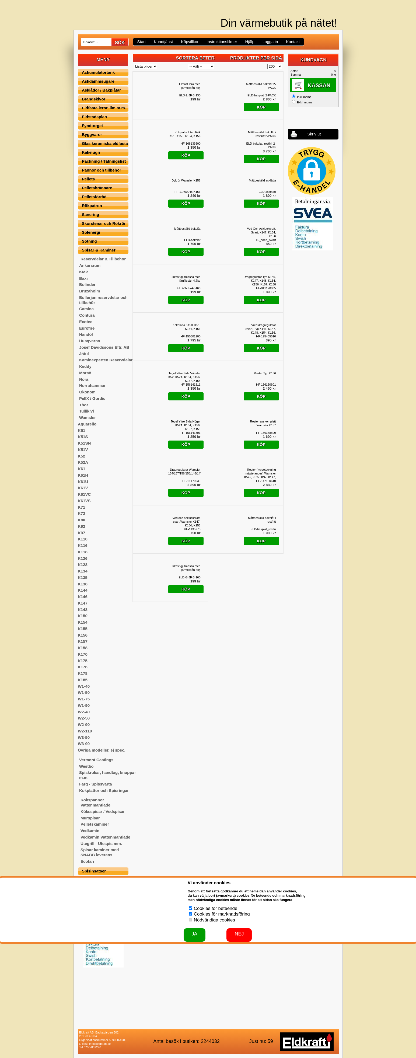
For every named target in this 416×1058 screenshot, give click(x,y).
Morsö (85, 373)
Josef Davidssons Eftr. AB (104, 347)
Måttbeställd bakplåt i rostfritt (262, 519)
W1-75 (84, 699)
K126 (83, 558)
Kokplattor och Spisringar (104, 790)
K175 (83, 660)
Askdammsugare (98, 81)
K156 (83, 635)
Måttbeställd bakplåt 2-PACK (261, 85)
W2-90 (84, 724)
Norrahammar (92, 385)
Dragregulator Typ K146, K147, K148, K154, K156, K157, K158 (260, 280)
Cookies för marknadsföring (222, 914)
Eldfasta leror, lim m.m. (104, 108)
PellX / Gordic (92, 398)
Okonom (87, 392)
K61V (83, 488)
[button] (311, 171)
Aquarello (87, 424)
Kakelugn (91, 152)
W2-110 (85, 731)
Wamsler (87, 417)
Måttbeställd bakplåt (187, 228)
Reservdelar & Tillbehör (103, 259)
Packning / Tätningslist (104, 161)
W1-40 (84, 686)
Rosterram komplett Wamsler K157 (263, 423)
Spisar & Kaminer (99, 250)
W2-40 (84, 712)
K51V (83, 449)
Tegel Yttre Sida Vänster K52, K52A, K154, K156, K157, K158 (184, 377)
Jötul (84, 353)
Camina (86, 308)
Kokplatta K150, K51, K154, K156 (186, 326)
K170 (83, 654)
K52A (83, 462)
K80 (81, 520)
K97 (81, 532)
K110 (83, 539)
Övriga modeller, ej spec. (101, 750)
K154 (83, 622)
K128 (83, 564)
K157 (83, 641)
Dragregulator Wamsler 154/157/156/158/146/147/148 (184, 471)
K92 (81, 526)
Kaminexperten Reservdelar (105, 360)
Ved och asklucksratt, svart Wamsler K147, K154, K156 (187, 521)
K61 (81, 468)
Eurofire (87, 328)
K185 (83, 680)
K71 (81, 507)
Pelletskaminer (95, 824)
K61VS (84, 500)
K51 (81, 430)
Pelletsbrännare (97, 188)
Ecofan (87, 861)
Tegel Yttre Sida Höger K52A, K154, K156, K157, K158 (185, 425)
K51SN (84, 443)
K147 (83, 603)
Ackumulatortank (98, 72)
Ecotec (85, 321)
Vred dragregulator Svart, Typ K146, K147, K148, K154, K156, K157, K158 (261, 328)
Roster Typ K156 (265, 373)
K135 (83, 577)
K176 (83, 667)
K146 (83, 596)
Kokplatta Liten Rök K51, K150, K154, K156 (185, 134)
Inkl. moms (304, 97)
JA (194, 934)
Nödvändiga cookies (214, 920)
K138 (83, 584)
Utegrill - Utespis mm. (101, 843)
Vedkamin (90, 830)
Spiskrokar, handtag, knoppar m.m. (107, 775)
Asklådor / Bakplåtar (101, 90)
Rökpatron (92, 205)
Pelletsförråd (94, 196)
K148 (83, 609)
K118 (83, 552)
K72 (81, 513)
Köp (261, 107)
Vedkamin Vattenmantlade (105, 837)
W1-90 (84, 705)
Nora (83, 379)
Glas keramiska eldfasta (105, 143)
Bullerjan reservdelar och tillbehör (103, 300)
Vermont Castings (96, 759)
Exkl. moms (304, 102)
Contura (87, 315)
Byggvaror (92, 134)
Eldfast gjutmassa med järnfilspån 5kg (185, 567)
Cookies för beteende (215, 908)
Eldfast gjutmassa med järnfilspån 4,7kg (185, 278)
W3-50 (84, 737)
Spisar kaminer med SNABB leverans (100, 852)
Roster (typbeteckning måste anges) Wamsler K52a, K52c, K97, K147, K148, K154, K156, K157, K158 (260, 473)
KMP (83, 272)
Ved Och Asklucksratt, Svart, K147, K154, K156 (261, 232)
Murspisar (90, 818)
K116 (83, 545)
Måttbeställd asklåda (262, 180)
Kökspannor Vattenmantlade (95, 802)
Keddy (85, 366)
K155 (83, 628)
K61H (83, 475)
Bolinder (87, 284)
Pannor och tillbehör (101, 170)
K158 (83, 647)
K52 (81, 456)
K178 (83, 673)
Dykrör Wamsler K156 (186, 180)
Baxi (83, 278)
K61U (83, 481)
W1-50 (84, 692)
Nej (239, 934)
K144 (83, 590)
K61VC (84, 494)
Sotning (89, 241)
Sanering (90, 214)
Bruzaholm (89, 291)
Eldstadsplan (94, 116)
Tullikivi (86, 411)
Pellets (88, 179)
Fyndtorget (92, 125)
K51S (83, 436)
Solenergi (91, 232)
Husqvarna (89, 340)
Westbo (86, 766)
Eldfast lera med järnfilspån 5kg (189, 85)
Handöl (86, 334)
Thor (83, 405)
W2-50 (84, 718)
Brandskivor (94, 99)
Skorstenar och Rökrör (104, 223)
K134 (83, 571)
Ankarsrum (89, 265)
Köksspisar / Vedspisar (103, 811)
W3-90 (84, 743)
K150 (83, 615)
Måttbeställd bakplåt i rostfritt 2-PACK (262, 134)
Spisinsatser (94, 871)
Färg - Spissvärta (95, 784)
